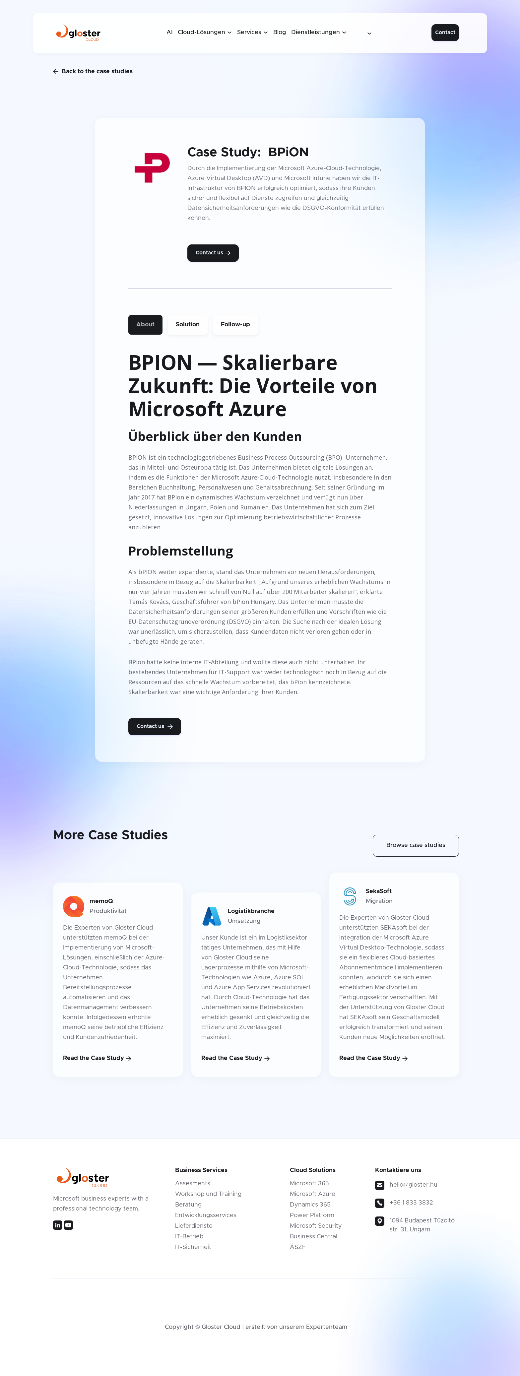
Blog (279, 32)
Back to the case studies (93, 71)
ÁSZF (298, 1247)
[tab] (145, 325)
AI (169, 32)
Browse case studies (415, 845)
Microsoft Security (316, 1226)
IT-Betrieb (189, 1237)
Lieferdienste (194, 1226)
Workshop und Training (208, 1194)
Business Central (313, 1237)
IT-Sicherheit (193, 1247)
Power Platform (312, 1215)
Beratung (188, 1205)
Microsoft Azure (312, 1194)
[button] (205, 32)
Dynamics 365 (310, 1205)
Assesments (192, 1184)
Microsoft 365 (309, 1184)
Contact (445, 32)
